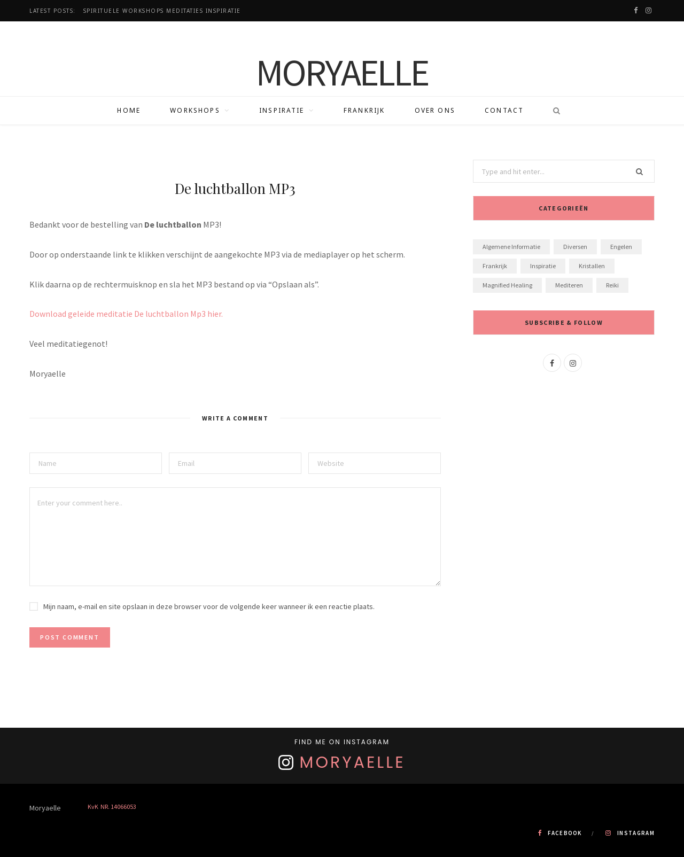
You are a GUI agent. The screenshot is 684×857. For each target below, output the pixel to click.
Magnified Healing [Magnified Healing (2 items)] (507, 285)
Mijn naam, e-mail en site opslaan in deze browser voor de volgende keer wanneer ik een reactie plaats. (209, 606)
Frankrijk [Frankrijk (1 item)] (495, 266)
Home (129, 110)
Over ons (435, 110)
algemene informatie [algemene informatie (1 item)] (511, 247)
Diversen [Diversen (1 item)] (575, 247)
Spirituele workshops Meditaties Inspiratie (162, 10)
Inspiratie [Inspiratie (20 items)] (543, 266)
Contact (504, 110)
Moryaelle (353, 762)
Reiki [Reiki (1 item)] (612, 285)
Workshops (195, 110)
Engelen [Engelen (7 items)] (621, 247)
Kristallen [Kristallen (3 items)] (592, 266)
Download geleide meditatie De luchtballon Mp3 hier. (126, 313)
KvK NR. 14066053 (112, 807)
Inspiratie (282, 110)
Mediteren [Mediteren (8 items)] (569, 285)
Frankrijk (364, 110)
